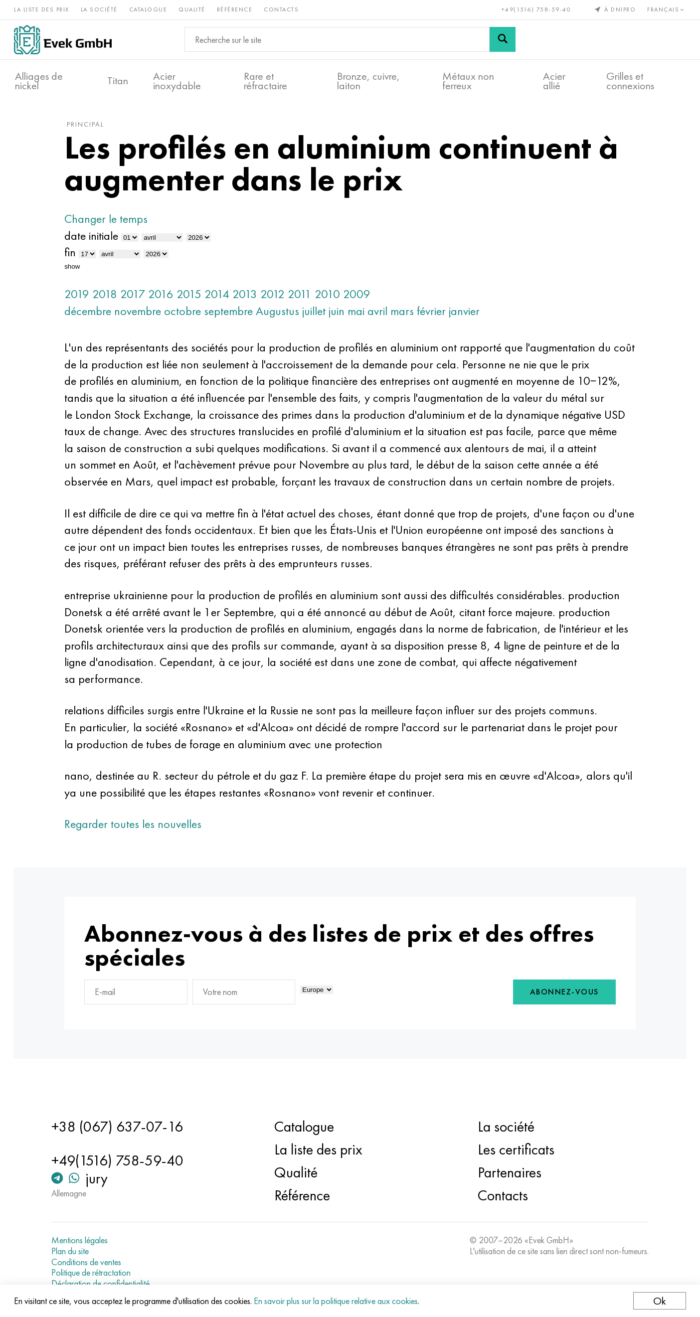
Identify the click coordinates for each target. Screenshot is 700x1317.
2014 (224, 299)
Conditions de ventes (92, 1262)
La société (100, 9)
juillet (321, 316)
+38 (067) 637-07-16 (122, 1127)
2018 (112, 299)
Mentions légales (85, 1240)
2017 (140, 299)
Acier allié (554, 80)
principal (93, 129)
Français (666, 9)
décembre (95, 316)
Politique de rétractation (96, 1272)
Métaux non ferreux (468, 80)
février (438, 316)
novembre (145, 316)
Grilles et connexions (630, 80)
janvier (471, 316)
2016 (168, 299)
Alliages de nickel (39, 80)
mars (409, 316)
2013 (252, 299)
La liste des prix (42, 9)
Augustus (285, 316)
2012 (280, 299)
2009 (364, 299)
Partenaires (507, 1172)
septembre (235, 316)
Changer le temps (113, 224)
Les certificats (514, 1149)
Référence (236, 9)
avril (385, 316)
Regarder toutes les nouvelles (140, 845)
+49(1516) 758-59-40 (535, 9)
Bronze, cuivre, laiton (368, 80)
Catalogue (149, 9)
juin (344, 316)
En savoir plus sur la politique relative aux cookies (337, 1301)
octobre (190, 316)
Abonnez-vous (557, 1014)
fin (77, 257)
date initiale (99, 240)
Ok (658, 1301)
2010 (335, 299)
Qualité (192, 9)
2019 (84, 299)
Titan (117, 80)
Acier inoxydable (177, 80)
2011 (307, 299)
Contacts (282, 9)
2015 (196, 299)
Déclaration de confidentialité (106, 1283)
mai (363, 316)
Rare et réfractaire (265, 80)
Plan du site (75, 1251)
